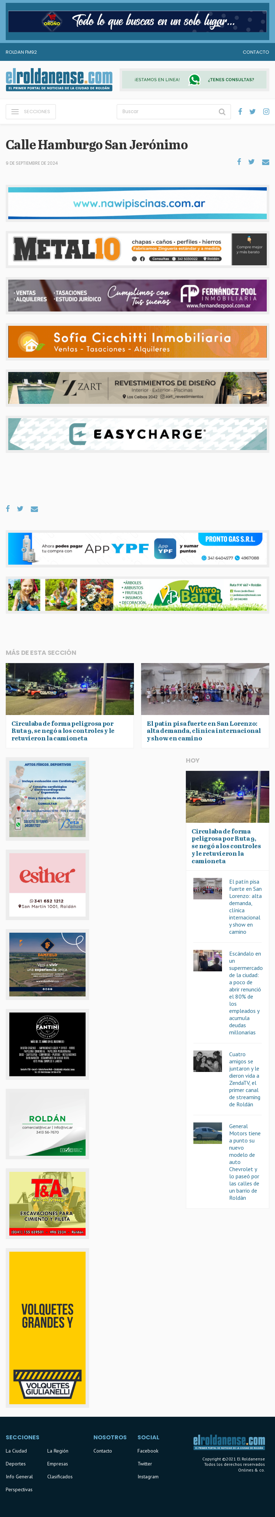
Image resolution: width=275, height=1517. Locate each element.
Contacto (256, 52)
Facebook (148, 1451)
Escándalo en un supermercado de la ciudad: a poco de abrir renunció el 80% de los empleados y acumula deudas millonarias (246, 993)
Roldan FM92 (21, 52)
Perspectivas (19, 1489)
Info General (19, 1476)
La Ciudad (16, 1451)
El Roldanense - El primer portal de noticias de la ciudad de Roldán (59, 80)
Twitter (145, 1463)
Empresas (57, 1463)
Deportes (16, 1463)
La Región (57, 1451)
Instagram (148, 1476)
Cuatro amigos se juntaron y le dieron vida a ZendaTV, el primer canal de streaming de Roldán (244, 1079)
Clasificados (60, 1476)
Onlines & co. (251, 1470)
